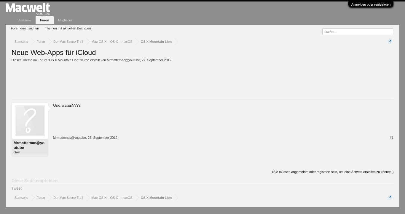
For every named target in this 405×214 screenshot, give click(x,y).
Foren (44, 20)
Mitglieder (65, 20)
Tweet (17, 188)
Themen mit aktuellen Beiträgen (68, 28)
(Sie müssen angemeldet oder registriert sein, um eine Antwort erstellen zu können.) (332, 172)
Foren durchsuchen (25, 28)
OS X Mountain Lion (63, 60)
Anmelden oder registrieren (371, 4)
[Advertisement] (119, 78)
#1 (391, 137)
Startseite (24, 20)
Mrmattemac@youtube (123, 60)
